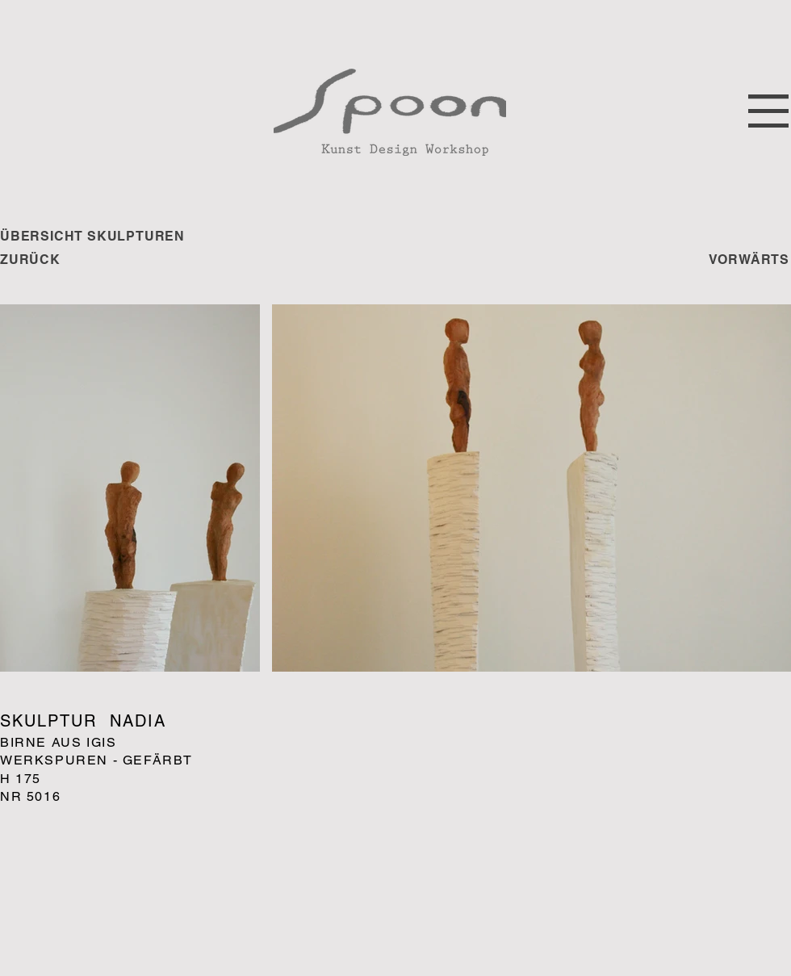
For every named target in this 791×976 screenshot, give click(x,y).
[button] (768, 111)
